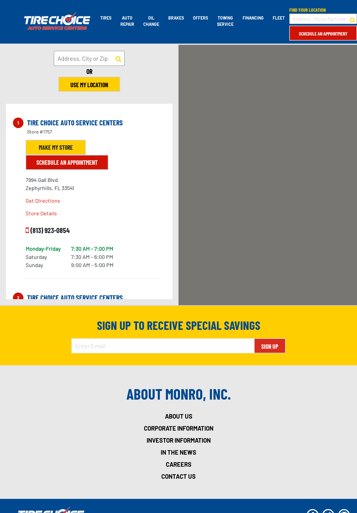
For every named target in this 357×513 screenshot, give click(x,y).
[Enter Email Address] (162, 345)
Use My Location (89, 84)
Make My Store (56, 147)
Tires (105, 17)
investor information (179, 440)
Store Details (41, 213)
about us (178, 416)
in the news (178, 452)
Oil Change (151, 21)
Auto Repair (127, 21)
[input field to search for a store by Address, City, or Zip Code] (323, 19)
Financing (253, 17)
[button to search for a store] (352, 19)
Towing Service (225, 21)
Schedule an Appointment (323, 33)
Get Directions (43, 200)
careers (178, 464)
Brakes (176, 17)
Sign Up (269, 346)
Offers (200, 17)
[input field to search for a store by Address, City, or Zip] (89, 58)
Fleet (279, 17)
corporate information (178, 428)
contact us (178, 476)
